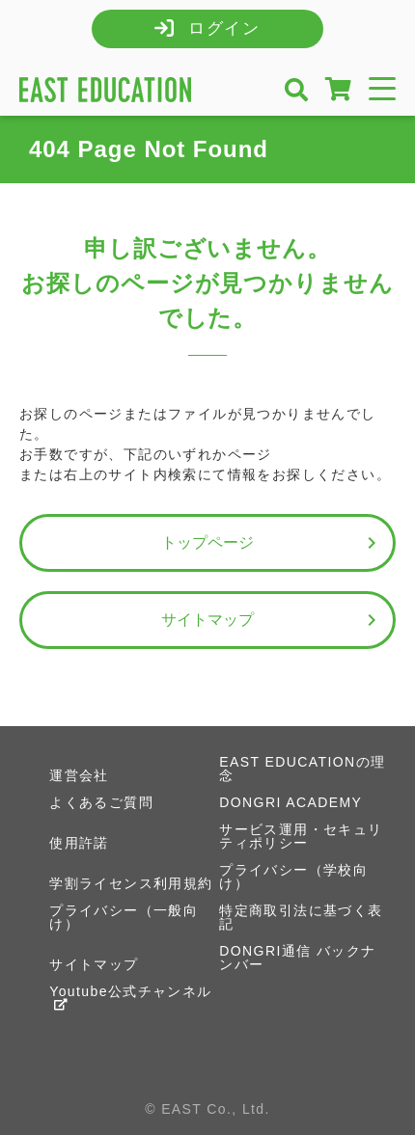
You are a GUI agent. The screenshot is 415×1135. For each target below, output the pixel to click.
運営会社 (79, 775)
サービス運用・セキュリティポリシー (300, 836)
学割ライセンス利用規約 (130, 883)
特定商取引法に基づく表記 (300, 917)
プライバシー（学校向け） (293, 876)
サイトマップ (272, 620)
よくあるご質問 (101, 802)
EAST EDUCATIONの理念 (302, 768)
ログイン (224, 28)
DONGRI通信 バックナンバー (297, 957)
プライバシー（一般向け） (123, 917)
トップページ (272, 542)
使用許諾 (79, 843)
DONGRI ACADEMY (290, 802)
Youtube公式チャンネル (130, 997)
